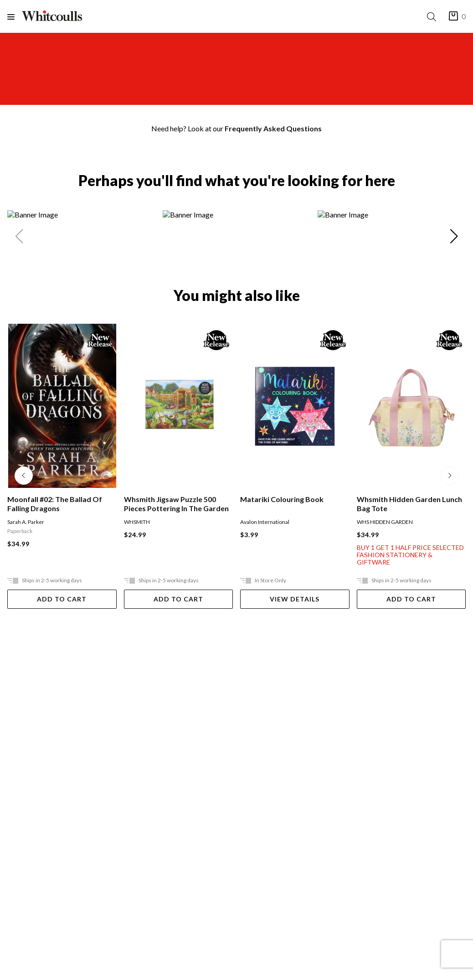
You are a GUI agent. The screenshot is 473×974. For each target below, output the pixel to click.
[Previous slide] (19, 238)
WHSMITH (137, 521)
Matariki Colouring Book (282, 499)
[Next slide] (454, 238)
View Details (294, 599)
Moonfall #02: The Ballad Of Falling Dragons (54, 504)
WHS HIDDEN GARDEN (385, 521)
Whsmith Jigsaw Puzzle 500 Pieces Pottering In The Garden (176, 504)
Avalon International (264, 521)
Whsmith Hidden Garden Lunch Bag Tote (409, 504)
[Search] (433, 16)
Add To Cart (62, 599)
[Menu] (14, 16)
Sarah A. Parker (25, 521)
